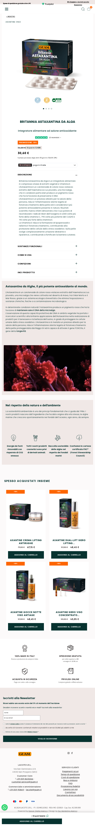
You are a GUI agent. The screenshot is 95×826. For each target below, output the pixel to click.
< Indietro (10, 16)
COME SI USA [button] (24, 255)
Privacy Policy (32, 732)
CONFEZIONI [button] (24, 264)
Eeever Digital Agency (38, 811)
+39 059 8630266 (25, 779)
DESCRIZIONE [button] (25, 174)
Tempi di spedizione (70, 774)
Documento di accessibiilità (70, 795)
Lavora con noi (70, 789)
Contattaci (70, 792)
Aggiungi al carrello (32, 821)
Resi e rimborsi (70, 780)
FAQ (70, 783)
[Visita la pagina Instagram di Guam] (69, 753)
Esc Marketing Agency (67, 811)
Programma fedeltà (70, 786)
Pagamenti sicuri (70, 771)
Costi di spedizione (70, 777)
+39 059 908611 (16, 790)
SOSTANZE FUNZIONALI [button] (30, 246)
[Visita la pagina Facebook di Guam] (72, 753)
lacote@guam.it (34, 790)
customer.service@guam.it (25, 782)
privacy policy (15, 724)
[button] (6, 9)
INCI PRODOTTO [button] (26, 272)
